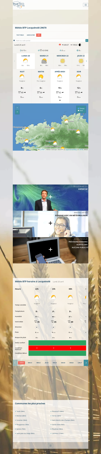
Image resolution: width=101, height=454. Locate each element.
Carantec (21, 420)
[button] (27, 142)
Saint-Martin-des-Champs (62, 420)
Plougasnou (22, 425)
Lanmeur (57, 433)
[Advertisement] (53, 17)
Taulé (20, 411)
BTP (39, 35)
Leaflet (41, 150)
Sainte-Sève (57, 425)
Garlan (20, 429)
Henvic (56, 416)
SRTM (81, 150)
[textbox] (51, 40)
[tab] (21, 362)
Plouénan (57, 429)
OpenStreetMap (71, 150)
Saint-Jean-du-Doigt (24, 433)
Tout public (20, 35)
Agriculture (31, 35)
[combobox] (51, 40)
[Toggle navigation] (85, 5)
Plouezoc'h (57, 411)
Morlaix (20, 416)
